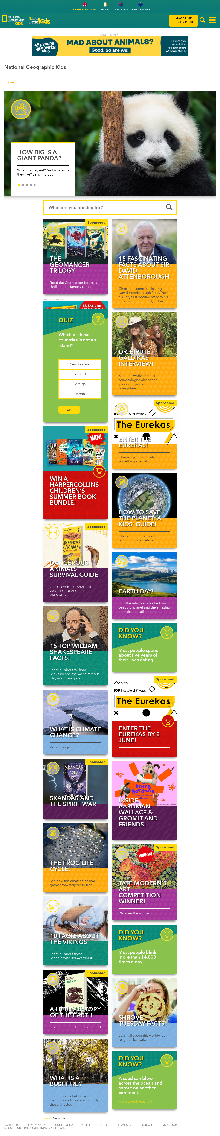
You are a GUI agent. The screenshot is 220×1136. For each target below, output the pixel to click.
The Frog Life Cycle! (71, 865)
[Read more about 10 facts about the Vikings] (75, 918)
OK (69, 409)
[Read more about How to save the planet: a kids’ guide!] (144, 495)
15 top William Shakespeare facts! (73, 651)
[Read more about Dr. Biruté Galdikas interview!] (144, 334)
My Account (171, 1125)
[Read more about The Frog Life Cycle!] (75, 845)
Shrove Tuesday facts (142, 1020)
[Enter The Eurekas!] (144, 422)
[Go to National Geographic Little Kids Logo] (40, 20)
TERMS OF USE (126, 1125)
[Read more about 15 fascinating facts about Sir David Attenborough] (144, 241)
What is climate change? (75, 732)
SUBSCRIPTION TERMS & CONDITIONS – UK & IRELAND (34, 1128)
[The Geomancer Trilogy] (75, 241)
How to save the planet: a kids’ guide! (140, 518)
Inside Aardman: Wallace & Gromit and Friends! (138, 812)
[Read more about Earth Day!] (144, 574)
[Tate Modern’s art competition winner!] (144, 866)
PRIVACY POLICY (36, 1125)
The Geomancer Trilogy (70, 264)
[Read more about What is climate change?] (75, 712)
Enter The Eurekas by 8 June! (139, 734)
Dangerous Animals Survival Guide (74, 568)
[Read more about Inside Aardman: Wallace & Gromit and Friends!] (144, 783)
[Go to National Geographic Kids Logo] (13, 20)
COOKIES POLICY (63, 1125)
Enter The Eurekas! (135, 442)
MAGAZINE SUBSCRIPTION (184, 20)
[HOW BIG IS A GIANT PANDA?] (110, 143)
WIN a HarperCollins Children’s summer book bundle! (74, 490)
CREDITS (105, 1125)
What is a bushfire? (66, 1081)
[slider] (110, 145)
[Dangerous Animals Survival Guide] (75, 545)
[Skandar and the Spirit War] (75, 781)
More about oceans (135, 1101)
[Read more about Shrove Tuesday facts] (144, 1000)
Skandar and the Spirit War (73, 801)
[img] (75, 448)
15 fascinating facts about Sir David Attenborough (144, 267)
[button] (203, 20)
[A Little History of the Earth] (75, 992)
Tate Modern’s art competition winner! (143, 892)
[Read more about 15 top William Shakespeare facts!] (75, 628)
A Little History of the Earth (75, 1012)
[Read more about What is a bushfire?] (75, 1061)
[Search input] (110, 207)
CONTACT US (11, 1125)
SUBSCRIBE (148, 1125)
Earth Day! (136, 591)
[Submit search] (169, 207)
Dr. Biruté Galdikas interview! (136, 357)
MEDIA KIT (87, 1125)
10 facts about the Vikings (74, 938)
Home (9, 82)
